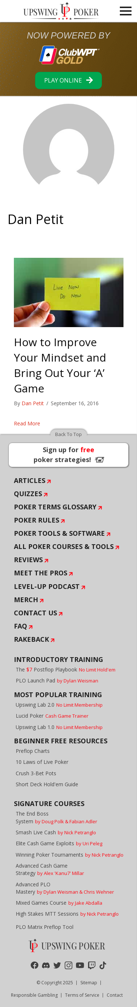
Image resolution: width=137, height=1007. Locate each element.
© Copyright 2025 (55, 982)
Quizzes (28, 493)
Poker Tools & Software (59, 533)
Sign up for (69, 454)
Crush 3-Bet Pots (36, 773)
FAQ (20, 626)
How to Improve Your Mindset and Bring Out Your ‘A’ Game (60, 365)
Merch (26, 599)
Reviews (28, 559)
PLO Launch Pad (57, 680)
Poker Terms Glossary (55, 506)
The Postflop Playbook (65, 669)
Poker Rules (36, 520)
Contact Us (35, 612)
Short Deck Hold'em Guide (47, 784)
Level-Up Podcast (47, 586)
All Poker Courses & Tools (64, 546)
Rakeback (31, 639)
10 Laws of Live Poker (42, 761)
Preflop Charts (33, 750)
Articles (29, 480)
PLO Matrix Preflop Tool (44, 926)
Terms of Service (82, 995)
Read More (27, 423)
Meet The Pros (40, 572)
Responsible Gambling (34, 995)
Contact (115, 995)
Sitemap (88, 982)
